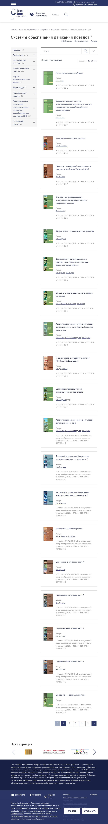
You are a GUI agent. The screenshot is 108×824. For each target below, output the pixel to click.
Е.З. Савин (59, 81)
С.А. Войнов (70, 536)
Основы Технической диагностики (70, 695)
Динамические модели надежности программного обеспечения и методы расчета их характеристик (72, 262)
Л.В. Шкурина (61, 239)
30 (95, 61)
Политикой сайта (17, 813)
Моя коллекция (56, 60)
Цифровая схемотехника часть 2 (70, 628)
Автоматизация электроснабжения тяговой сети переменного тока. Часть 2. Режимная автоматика (74, 327)
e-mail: (12, 17)
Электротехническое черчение (69, 528)
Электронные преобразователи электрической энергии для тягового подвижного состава (71, 200)
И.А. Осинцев (61, 467)
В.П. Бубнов (60, 273)
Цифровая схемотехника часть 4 (70, 562)
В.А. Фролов (60, 570)
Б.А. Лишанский (61, 146)
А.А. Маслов (60, 177)
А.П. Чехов (81, 304)
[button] (13, 752)
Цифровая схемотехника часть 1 (70, 661)
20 (92, 61)
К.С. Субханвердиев (73, 338)
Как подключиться (81, 41)
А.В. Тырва (70, 273)
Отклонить (90, 811)
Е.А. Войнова (61, 536)
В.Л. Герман (86, 338)
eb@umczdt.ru (21, 16)
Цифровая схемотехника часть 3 (70, 595)
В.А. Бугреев (61, 304)
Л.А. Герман (60, 118)
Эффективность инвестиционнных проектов (75, 231)
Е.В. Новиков (71, 304)
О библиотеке (66, 41)
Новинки (45, 60)
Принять (72, 811)
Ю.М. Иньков (60, 211)
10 (89, 61)
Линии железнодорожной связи (69, 73)
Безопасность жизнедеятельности (71, 138)
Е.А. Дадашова (61, 369)
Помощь (94, 41)
